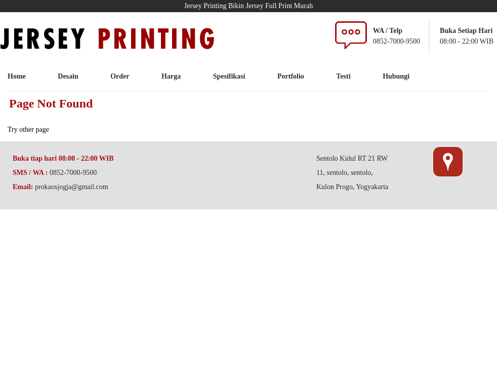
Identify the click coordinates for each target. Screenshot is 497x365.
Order (119, 76)
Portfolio (290, 76)
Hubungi (396, 76)
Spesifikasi (229, 76)
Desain (68, 76)
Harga (171, 76)
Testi (343, 76)
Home (17, 76)
